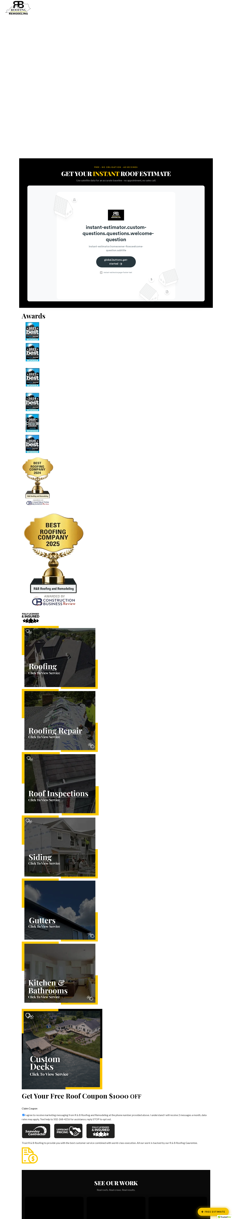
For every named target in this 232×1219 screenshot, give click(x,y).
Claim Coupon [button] (29, 1108)
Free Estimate (213, 1211)
